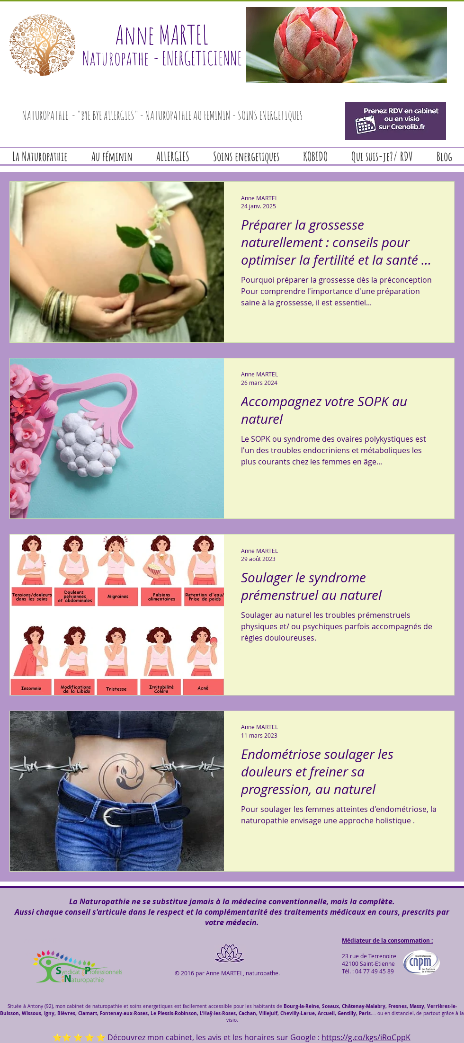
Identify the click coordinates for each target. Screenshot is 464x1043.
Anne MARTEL (162, 34)
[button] (346, 45)
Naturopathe (115, 58)
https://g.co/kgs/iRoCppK (365, 1037)
